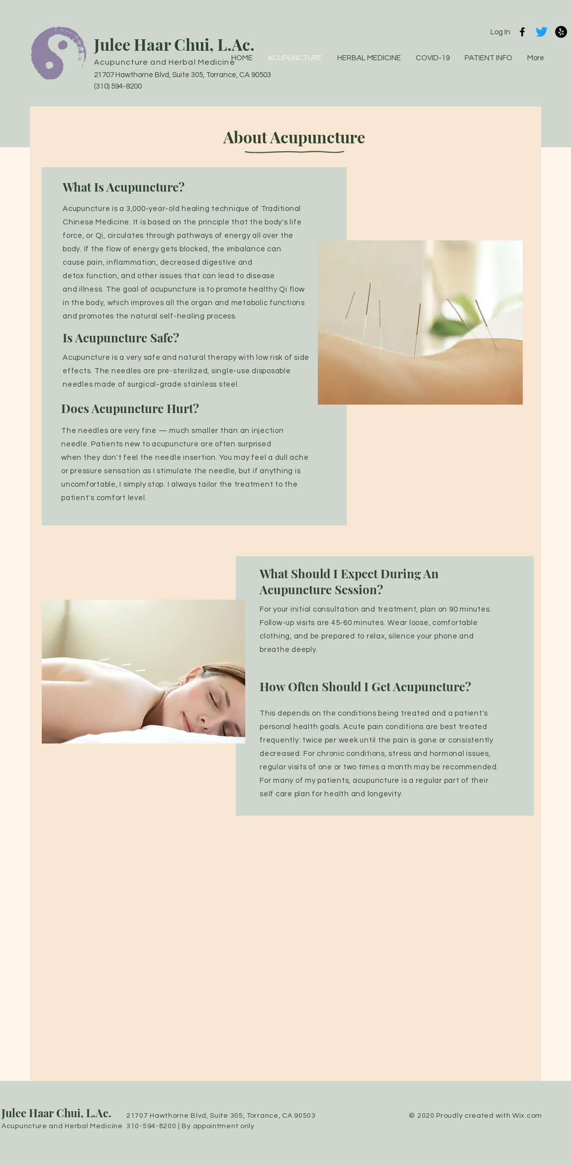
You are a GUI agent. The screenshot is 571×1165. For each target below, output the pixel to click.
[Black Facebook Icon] (522, 32)
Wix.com (527, 1115)
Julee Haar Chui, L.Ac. (174, 44)
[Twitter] (542, 32)
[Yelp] (561, 32)
